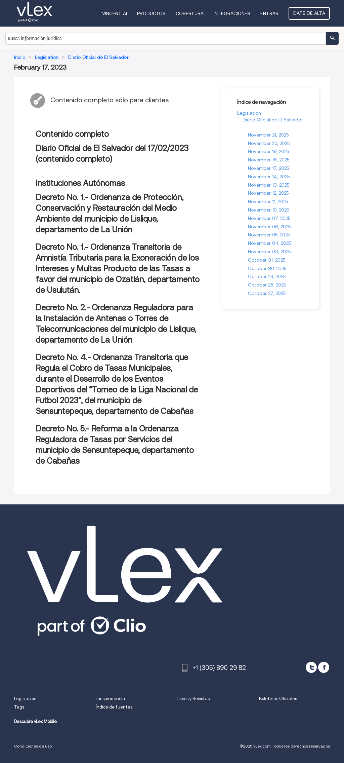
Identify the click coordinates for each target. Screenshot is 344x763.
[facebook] (323, 667)
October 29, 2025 (267, 276)
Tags (19, 707)
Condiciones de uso (33, 746)
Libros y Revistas (193, 698)
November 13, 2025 (268, 185)
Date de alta (309, 13)
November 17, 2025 (268, 168)
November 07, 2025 (269, 218)
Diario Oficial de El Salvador (273, 119)
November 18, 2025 (268, 159)
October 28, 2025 (267, 285)
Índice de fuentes (114, 707)
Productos (151, 13)
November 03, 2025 (269, 251)
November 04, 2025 (269, 243)
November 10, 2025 (268, 210)
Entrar (269, 13)
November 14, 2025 (269, 176)
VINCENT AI (114, 13)
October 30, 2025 (267, 268)
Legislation (249, 113)
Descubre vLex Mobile (35, 721)
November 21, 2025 (268, 135)
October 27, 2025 (267, 293)
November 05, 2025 (269, 234)
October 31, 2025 (266, 260)
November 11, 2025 (268, 201)
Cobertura (190, 13)
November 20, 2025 (269, 143)
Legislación (25, 698)
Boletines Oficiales (278, 698)
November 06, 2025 (269, 226)
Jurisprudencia (110, 698)
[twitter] (311, 667)
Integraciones (232, 13)
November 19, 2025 (268, 151)
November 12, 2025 (268, 193)
